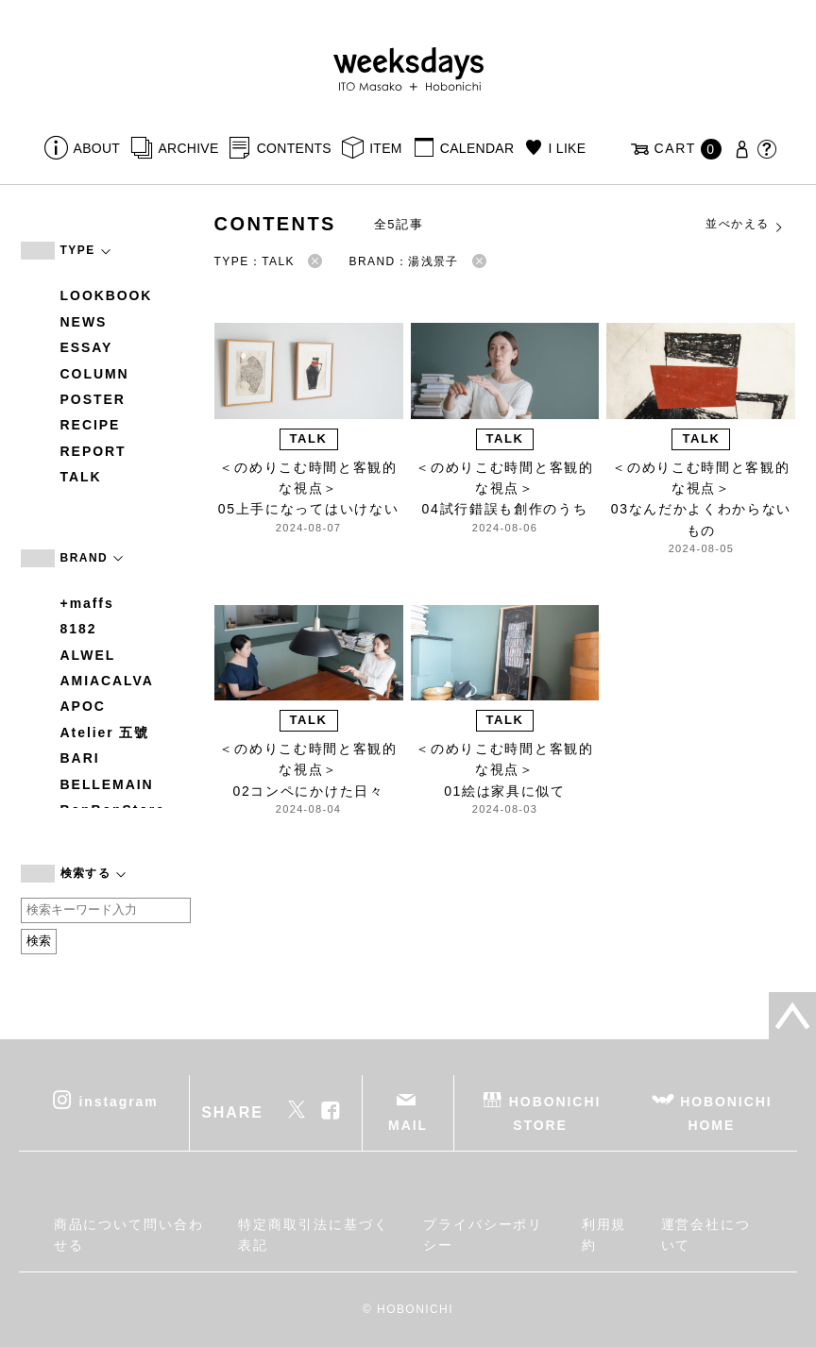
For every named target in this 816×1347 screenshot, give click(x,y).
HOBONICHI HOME (726, 1112)
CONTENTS (294, 148)
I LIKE (567, 148)
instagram (118, 1100)
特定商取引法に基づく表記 (313, 1235)
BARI (80, 758)
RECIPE (90, 424)
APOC (83, 706)
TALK (81, 476)
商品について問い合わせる (129, 1235)
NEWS (84, 321)
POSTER (93, 399)
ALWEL (88, 655)
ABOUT (97, 148)
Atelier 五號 (105, 732)
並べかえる (745, 224)
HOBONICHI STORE (555, 1112)
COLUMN (94, 373)
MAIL (408, 1125)
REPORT (93, 451)
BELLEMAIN (107, 784)
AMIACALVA (107, 680)
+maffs (87, 603)
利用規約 (604, 1235)
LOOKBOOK (106, 295)
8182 (78, 628)
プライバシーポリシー (483, 1235)
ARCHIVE (188, 148)
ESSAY (86, 347)
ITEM (385, 148)
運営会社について (706, 1235)
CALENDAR (477, 148)
